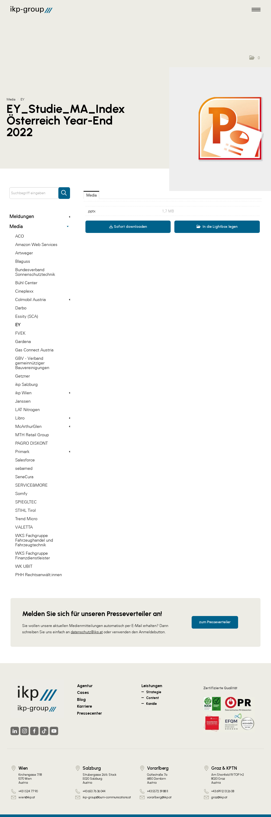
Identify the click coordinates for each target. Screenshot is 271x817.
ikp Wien (42, 392)
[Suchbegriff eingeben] (39, 193)
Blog (81, 699)
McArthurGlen (42, 426)
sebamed (23, 468)
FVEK (20, 333)
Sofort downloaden (128, 227)
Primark (42, 451)
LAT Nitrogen (27, 409)
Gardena (23, 341)
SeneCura (24, 476)
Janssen (23, 401)
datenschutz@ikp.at (87, 632)
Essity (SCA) (26, 316)
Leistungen (151, 685)
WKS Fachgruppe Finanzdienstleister (32, 555)
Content (152, 698)
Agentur (85, 685)
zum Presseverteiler (215, 622)
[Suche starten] (64, 190)
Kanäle (151, 704)
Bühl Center (26, 282)
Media (39, 226)
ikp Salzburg (26, 384)
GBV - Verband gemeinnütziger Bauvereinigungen (32, 363)
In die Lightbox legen (217, 227)
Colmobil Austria (42, 299)
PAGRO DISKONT (31, 443)
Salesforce (25, 459)
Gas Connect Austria (34, 349)
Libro (42, 417)
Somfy (21, 493)
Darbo (20, 307)
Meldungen (39, 216)
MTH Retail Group (32, 434)
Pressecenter (89, 713)
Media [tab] (91, 195)
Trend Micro (26, 518)
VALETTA (24, 527)
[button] (254, 58)
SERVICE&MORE (31, 485)
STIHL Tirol (25, 510)
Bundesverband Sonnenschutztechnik (35, 272)
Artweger (24, 252)
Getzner (22, 376)
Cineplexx (24, 291)
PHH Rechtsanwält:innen (38, 574)
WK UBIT (23, 566)
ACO (19, 236)
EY (17, 324)
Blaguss (22, 261)
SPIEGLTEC (26, 501)
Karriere (84, 706)
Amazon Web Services (36, 244)
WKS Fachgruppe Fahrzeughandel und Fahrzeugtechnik (34, 540)
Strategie (153, 692)
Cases (83, 692)
